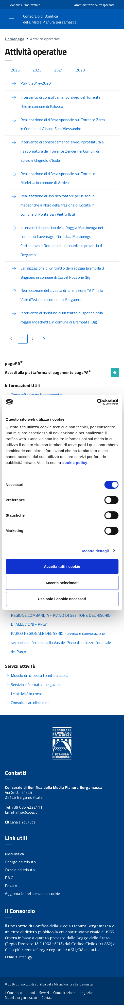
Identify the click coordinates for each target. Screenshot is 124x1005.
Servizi (44, 992)
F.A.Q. (9, 878)
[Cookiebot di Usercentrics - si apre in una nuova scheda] (96, 402)
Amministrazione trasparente (94, 4)
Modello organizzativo (21, 997)
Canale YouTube (20, 822)
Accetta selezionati (62, 583)
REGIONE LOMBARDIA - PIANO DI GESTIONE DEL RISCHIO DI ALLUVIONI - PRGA (61, 619)
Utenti (31, 992)
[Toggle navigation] (12, 19)
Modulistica (14, 854)
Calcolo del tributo (20, 870)
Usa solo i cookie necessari (62, 599)
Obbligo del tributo (20, 862)
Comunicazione (64, 992)
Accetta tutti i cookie (62, 566)
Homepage (14, 39)
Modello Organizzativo (24, 4)
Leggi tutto (16, 957)
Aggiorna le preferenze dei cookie (32, 893)
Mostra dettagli (95, 551)
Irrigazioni (87, 992)
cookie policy (75, 462)
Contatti (47, 997)
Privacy (11, 886)
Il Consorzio (13, 992)
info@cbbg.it (26, 812)
